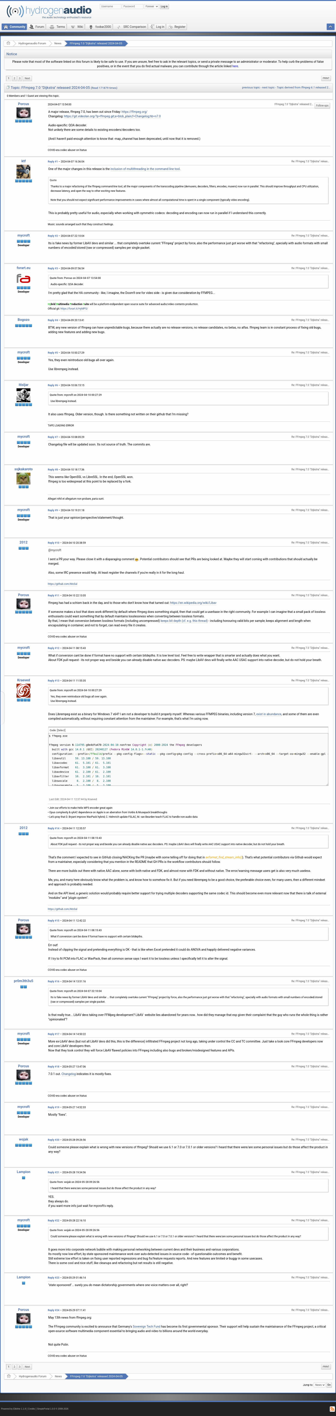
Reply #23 (53, 1277)
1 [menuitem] (8, 78)
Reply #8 (53, 469)
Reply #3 (53, 268)
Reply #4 (53, 320)
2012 (23, 542)
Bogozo (23, 320)
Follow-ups (322, 105)
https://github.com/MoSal (62, 583)
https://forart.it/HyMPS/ (74, 308)
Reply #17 (53, 1034)
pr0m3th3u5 (23, 981)
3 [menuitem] (20, 78)
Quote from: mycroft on (76, 394)
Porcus (23, 104)
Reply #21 (53, 1172)
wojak (23, 1139)
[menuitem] (27, 78)
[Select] (61, 730)
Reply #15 (53, 920)
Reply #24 (53, 1310)
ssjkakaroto (23, 469)
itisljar (23, 385)
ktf (23, 161)
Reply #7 (53, 437)
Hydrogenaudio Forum (32, 43)
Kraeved (23, 680)
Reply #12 (53, 648)
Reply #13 (53, 680)
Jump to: (308, 1384)
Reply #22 (53, 1220)
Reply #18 (53, 1066)
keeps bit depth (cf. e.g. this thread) (184, 620)
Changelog (69, 1074)
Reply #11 (53, 595)
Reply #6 (53, 385)
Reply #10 (53, 542)
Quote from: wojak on (74, 1182)
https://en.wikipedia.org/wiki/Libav (193, 603)
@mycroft (54, 550)
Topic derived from (303, 87)
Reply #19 (53, 1107)
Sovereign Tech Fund (146, 1326)
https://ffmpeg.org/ (134, 111)
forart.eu (23, 268)
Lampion (23, 1172)
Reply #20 (53, 1139)
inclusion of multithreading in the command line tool (145, 169)
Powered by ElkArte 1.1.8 (13, 1409)
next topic (268, 87)
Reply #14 (53, 828)
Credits (31, 1409)
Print (326, 78)
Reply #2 (53, 235)
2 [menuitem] (14, 78)
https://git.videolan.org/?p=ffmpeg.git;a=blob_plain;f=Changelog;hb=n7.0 (112, 116)
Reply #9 (53, 510)
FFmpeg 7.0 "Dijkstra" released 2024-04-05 (96, 43)
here (235, 66)
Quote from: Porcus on (75, 278)
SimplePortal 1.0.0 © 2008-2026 (52, 1409)
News (58, 43)
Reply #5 (53, 352)
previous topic (251, 87)
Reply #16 (53, 981)
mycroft (24, 235)
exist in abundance (268, 714)
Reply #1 (53, 161)
